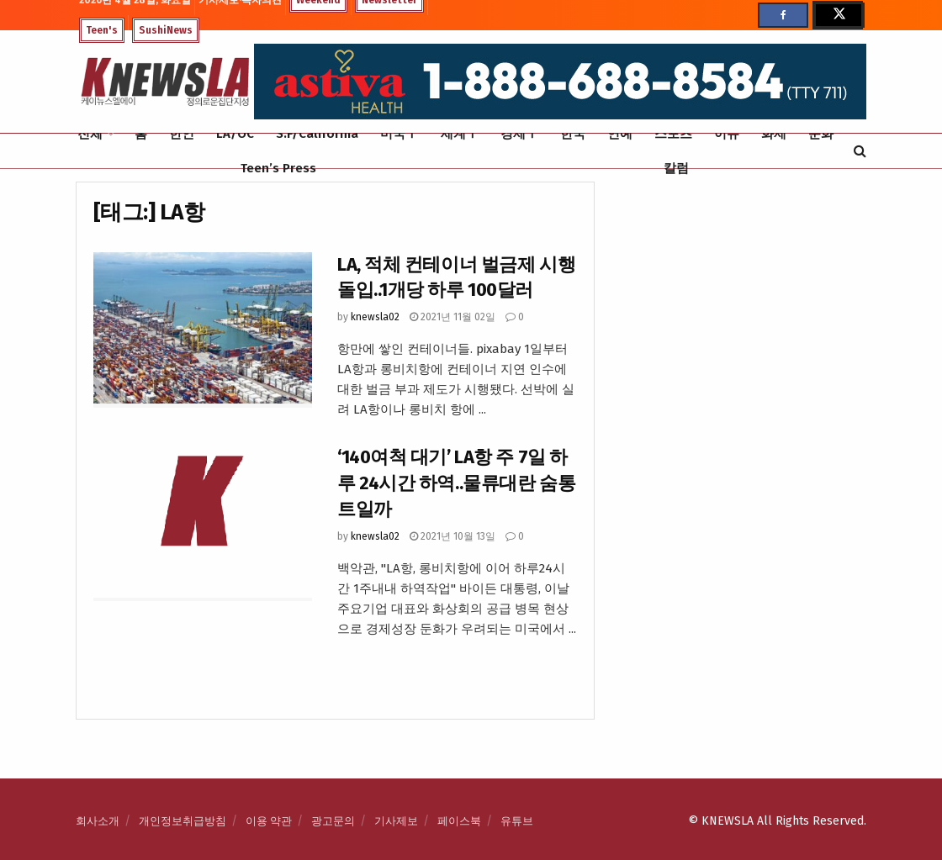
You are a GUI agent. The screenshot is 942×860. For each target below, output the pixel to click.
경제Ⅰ (519, 133)
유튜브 (516, 821)
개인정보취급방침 (182, 821)
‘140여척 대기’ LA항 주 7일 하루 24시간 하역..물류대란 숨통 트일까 (456, 483)
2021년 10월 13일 (452, 536)
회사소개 (97, 821)
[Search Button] (860, 151)
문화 (821, 133)
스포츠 (673, 133)
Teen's (102, 30)
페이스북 (459, 821)
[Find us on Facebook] (783, 15)
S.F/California (317, 133)
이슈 (726, 133)
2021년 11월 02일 (452, 317)
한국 (572, 133)
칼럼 (676, 168)
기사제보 (396, 821)
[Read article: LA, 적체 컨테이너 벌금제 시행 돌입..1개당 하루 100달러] (202, 330)
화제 (773, 133)
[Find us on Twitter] (837, 15)
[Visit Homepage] (165, 82)
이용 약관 (269, 821)
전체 (90, 133)
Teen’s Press (278, 168)
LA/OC (235, 133)
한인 (181, 133)
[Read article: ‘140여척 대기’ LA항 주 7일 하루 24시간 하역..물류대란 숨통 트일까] (202, 523)
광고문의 (333, 821)
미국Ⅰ (399, 133)
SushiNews (166, 30)
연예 (619, 133)
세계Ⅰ (460, 133)
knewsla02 (375, 317)
